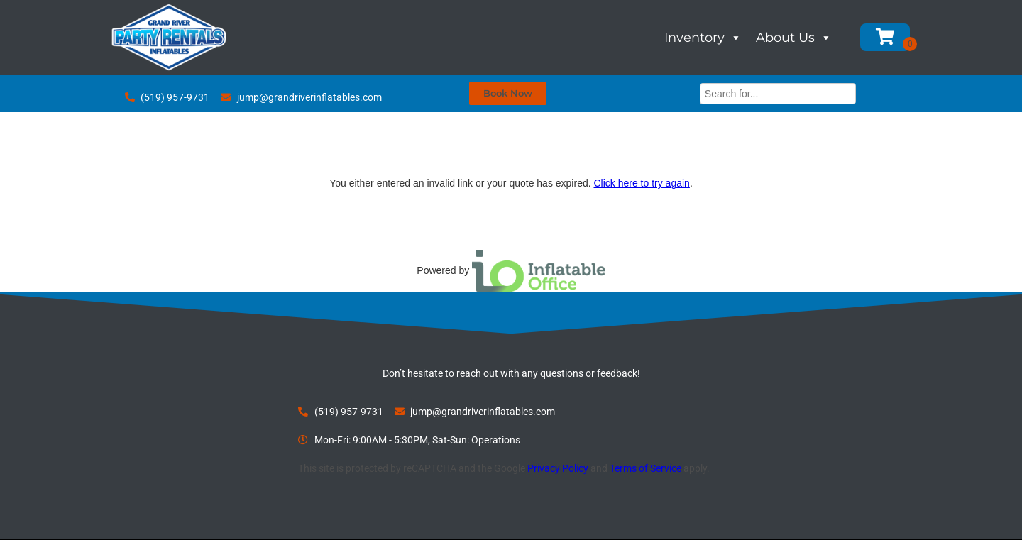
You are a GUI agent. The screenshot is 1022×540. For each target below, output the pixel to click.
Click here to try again (641, 183)
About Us (794, 37)
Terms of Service (645, 468)
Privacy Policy (557, 468)
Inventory (703, 37)
